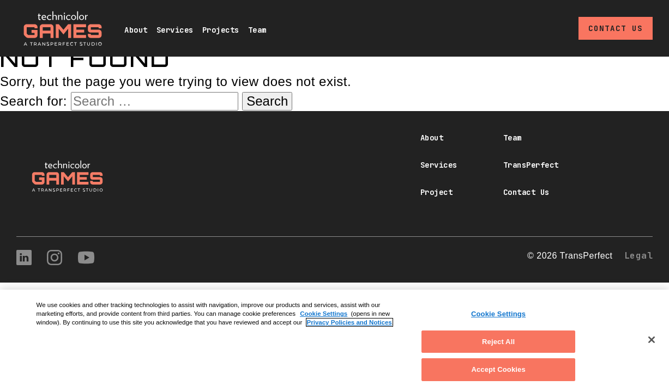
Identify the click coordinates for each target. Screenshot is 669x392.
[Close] (652, 340)
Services (175, 30)
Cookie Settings (323, 313)
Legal (638, 255)
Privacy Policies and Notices (349, 322)
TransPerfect (531, 165)
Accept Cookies (498, 369)
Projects (220, 30)
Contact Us (615, 28)
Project (436, 192)
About (136, 30)
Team (257, 30)
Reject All (498, 342)
